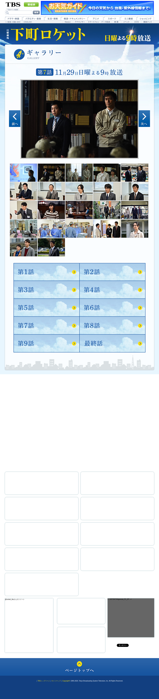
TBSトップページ (44, 681)
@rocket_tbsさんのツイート (15, 599)
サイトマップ (56, 681)
